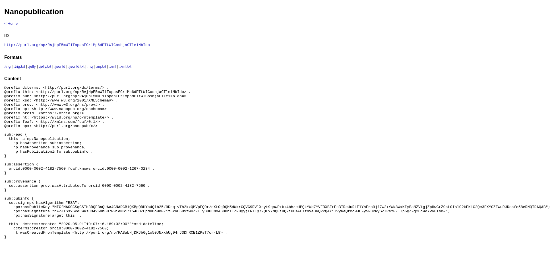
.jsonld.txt (76, 67)
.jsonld (59, 67)
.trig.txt (19, 67)
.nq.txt (101, 67)
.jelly (32, 67)
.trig (7, 67)
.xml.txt (125, 67)
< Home (11, 23)
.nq (90, 67)
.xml (112, 67)
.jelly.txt (45, 67)
